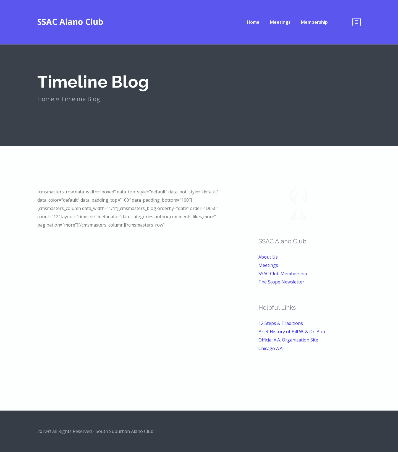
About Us (268, 257)
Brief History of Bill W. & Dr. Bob (291, 332)
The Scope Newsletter (281, 282)
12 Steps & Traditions (280, 323)
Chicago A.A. (270, 348)
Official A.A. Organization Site (288, 340)
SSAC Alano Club (70, 21)
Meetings (268, 265)
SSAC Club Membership (282, 273)
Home (45, 98)
